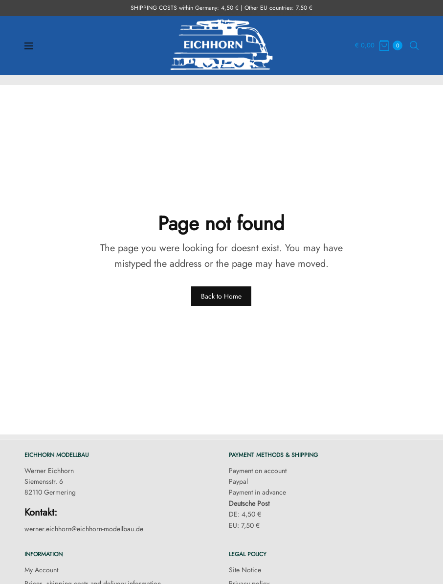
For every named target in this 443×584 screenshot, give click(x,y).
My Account (41, 570)
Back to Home (221, 296)
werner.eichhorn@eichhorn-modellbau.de (83, 529)
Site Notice (245, 570)
